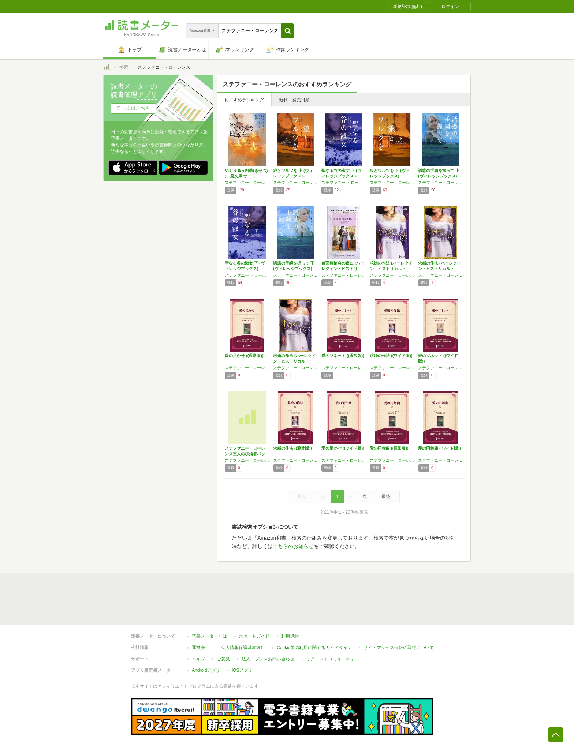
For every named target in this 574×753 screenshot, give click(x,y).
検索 (123, 67)
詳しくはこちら (133, 108)
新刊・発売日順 (294, 99)
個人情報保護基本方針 (243, 647)
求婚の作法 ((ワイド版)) (391, 355)
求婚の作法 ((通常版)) (292, 448)
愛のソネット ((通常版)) (342, 355)
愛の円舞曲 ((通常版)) (389, 448)
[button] (287, 30)
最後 (385, 496)
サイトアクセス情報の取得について (399, 647)
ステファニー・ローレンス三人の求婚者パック (245, 453)
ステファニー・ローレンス (295, 182)
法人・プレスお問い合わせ (268, 659)
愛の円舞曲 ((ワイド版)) (439, 448)
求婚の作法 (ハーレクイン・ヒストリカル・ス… (391, 268)
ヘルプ (198, 659)
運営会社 (200, 647)
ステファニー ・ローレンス (343, 182)
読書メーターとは (209, 636)
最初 (302, 496)
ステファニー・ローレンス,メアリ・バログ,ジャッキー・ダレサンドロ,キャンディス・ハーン (247, 182)
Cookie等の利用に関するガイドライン (314, 647)
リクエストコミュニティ (330, 659)
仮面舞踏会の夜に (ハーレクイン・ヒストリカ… (342, 268)
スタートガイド (254, 636)
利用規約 (290, 636)
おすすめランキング (244, 99)
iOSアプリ (242, 670)
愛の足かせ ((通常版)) (244, 355)
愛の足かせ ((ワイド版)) (342, 448)
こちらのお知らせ (293, 546)
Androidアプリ (206, 670)
